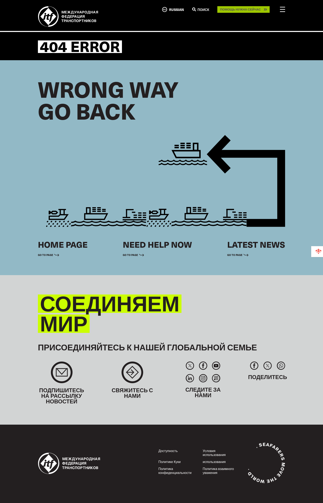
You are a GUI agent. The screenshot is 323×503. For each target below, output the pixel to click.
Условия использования (214, 452)
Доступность (168, 450)
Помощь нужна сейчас (240, 9)
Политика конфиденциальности (175, 470)
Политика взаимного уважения (218, 470)
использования (214, 461)
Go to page (45, 255)
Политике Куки (169, 461)
